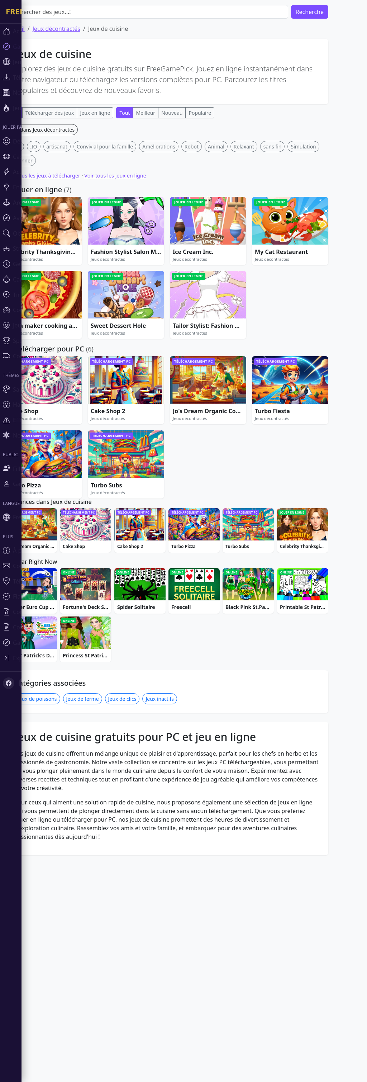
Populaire (221, 112)
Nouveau (193, 112)
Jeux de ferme (104, 916)
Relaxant (265, 252)
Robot (213, 252)
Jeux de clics (144, 916)
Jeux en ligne (116, 112)
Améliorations (180, 252)
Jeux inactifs (181, 916)
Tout (146, 112)
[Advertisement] (188, 174)
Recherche (331, 12)
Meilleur (167, 112)
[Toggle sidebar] (43, 658)
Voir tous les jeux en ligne (136, 281)
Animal (237, 252)
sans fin (294, 252)
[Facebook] (8, 683)
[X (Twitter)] (24, 683)
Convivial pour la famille (126, 252)
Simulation (324, 252)
